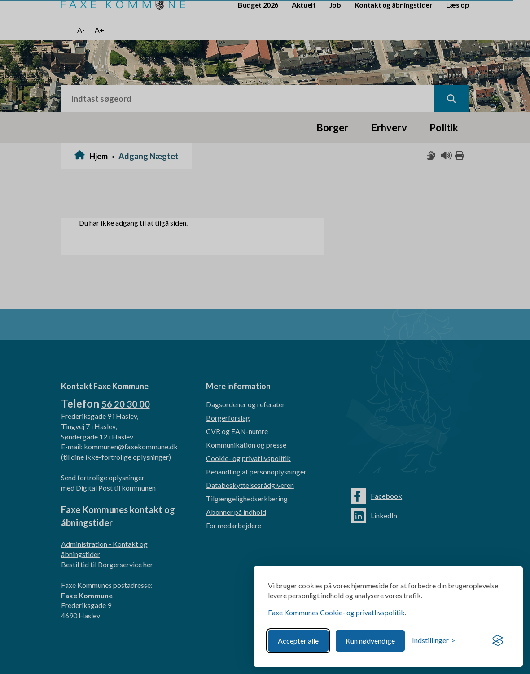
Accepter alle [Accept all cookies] (298, 640)
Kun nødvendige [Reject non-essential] (370, 640)
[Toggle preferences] (433, 640)
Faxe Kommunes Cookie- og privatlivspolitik (336, 612)
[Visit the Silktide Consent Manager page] (497, 641)
